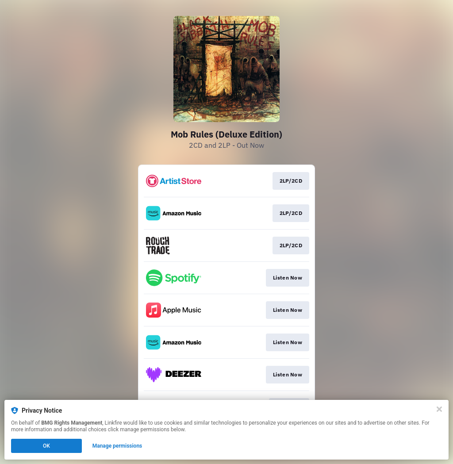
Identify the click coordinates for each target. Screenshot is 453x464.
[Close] (439, 409)
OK (46, 446)
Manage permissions (117, 446)
